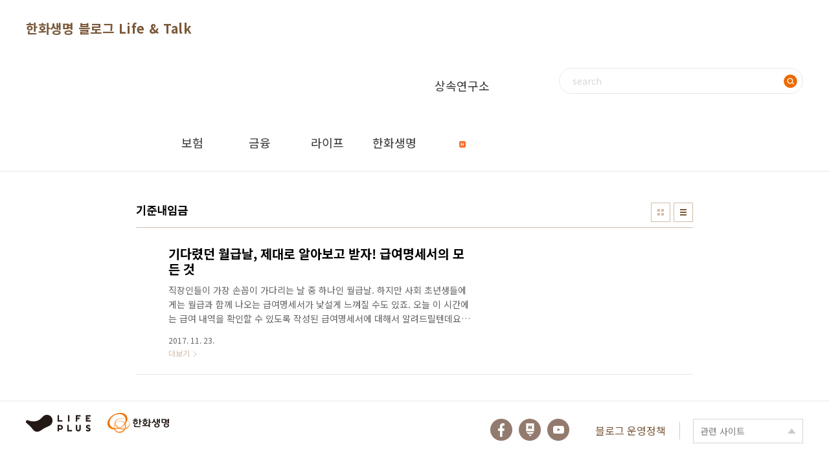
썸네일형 (660, 212)
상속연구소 (462, 95)
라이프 (327, 142)
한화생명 (394, 142)
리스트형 (683, 212)
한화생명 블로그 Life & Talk (109, 28)
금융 (260, 142)
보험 (192, 142)
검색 (790, 81)
